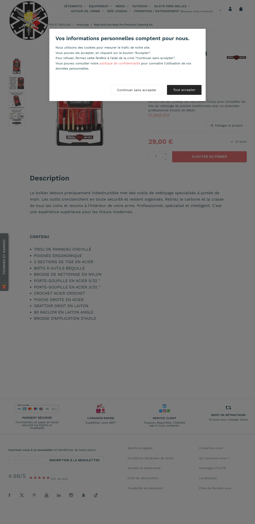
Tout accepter (184, 90)
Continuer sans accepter (136, 90)
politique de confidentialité (120, 63)
